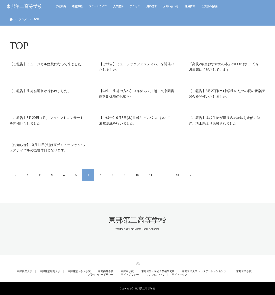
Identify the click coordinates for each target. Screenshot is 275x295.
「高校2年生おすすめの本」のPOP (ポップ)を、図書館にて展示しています (225, 66)
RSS (137, 262)
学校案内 (61, 6)
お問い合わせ (170, 6)
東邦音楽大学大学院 (79, 271)
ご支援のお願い (210, 6)
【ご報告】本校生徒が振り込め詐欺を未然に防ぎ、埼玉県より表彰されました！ (224, 120)
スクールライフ (98, 6)
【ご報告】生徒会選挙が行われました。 (40, 91)
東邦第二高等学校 (24, 6)
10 (137, 175)
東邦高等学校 (105, 271)
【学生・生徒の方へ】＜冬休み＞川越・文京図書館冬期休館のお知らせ (136, 93)
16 (177, 175)
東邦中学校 (127, 271)
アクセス (135, 6)
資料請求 (151, 6)
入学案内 (118, 6)
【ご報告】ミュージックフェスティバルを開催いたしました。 (136, 66)
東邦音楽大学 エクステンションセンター (205, 271)
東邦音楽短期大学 (50, 271)
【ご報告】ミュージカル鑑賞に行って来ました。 (47, 64)
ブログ (22, 19)
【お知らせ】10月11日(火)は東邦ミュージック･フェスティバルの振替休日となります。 (48, 147)
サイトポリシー (130, 274)
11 (150, 175)
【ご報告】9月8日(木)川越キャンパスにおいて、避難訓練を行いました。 (136, 120)
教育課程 (77, 6)
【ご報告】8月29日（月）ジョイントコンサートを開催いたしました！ (47, 120)
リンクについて (155, 274)
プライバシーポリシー (100, 274)
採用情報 (190, 6)
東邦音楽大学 (24, 271)
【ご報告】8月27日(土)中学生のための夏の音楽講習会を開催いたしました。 (227, 93)
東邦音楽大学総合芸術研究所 (158, 271)
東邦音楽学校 (244, 271)
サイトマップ (179, 274)
